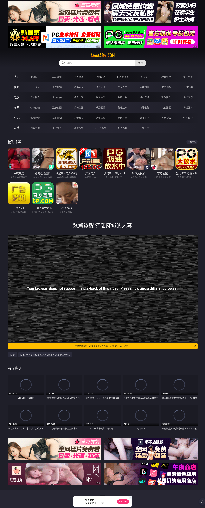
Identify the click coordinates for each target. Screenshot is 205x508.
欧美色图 (78, 107)
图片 (17, 107)
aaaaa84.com (102, 55)
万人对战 (78, 76)
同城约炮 (35, 128)
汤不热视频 (101, 128)
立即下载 (123, 501)
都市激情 (35, 117)
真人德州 (57, 76)
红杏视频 (122, 128)
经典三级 (144, 97)
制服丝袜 (122, 97)
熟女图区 (166, 107)
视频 (17, 87)
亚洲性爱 (35, 97)
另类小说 (144, 117)
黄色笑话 (166, 117)
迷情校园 (122, 117)
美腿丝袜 (122, 107)
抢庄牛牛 (188, 76)
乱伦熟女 (166, 97)
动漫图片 (100, 107)
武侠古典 (100, 117)
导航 (17, 128)
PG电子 (35, 76)
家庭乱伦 (57, 117)
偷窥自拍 (35, 107)
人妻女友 (78, 117)
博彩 (17, 77)
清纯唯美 (144, 107)
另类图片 (188, 107)
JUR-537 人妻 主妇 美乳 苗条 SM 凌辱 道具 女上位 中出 (45, 354)
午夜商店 (57, 128)
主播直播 (166, 87)
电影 (17, 97)
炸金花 (144, 76)
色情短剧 (144, 128)
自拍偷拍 (57, 87)
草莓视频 (78, 128)
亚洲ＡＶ (35, 87)
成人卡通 (78, 97)
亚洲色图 (57, 107)
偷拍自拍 (57, 97)
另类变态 (188, 97)
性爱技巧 (188, 117)
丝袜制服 (144, 87)
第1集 (12, 354)
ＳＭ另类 (188, 87)
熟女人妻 (122, 87)
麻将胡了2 (122, 76)
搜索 (140, 62)
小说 (17, 118)
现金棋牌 (166, 76)
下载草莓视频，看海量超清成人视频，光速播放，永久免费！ (135, 346)
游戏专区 (100, 76)
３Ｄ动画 (100, 87)
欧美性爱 (100, 97)
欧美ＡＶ (78, 87)
